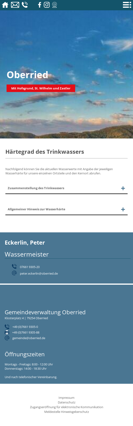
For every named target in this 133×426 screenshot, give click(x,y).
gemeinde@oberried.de (28, 338)
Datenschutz (66, 402)
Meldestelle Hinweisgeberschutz (66, 412)
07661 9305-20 (30, 267)
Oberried (27, 74)
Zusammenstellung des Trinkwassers (36, 188)
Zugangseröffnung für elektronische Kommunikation (66, 407)
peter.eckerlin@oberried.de (39, 273)
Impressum (66, 397)
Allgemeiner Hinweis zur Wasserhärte (36, 209)
